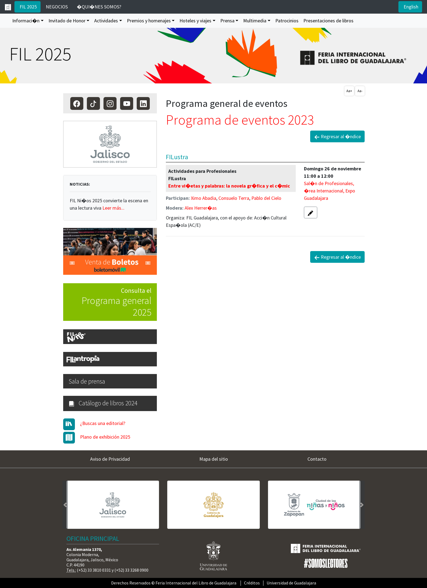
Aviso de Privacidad (110, 459)
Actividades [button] (106, 20)
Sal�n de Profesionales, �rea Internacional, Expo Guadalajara (329, 190)
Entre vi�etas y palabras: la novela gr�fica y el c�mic (229, 186)
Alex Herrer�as (201, 208)
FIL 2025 (28, 7)
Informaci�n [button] (25, 20)
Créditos (252, 583)
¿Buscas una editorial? (102, 423)
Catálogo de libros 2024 (103, 403)
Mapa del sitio (213, 459)
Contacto (317, 459)
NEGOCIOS (56, 7)
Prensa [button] (227, 20)
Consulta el (107, 303)
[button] (310, 212)
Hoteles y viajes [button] (195, 20)
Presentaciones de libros (328, 20)
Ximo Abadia (203, 198)
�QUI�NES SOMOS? (98, 7)
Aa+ (349, 91)
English (410, 7)
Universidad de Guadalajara (291, 583)
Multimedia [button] (254, 20)
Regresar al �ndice (337, 136)
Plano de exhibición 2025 (105, 437)
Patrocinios (286, 20)
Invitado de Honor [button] (67, 20)
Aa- (360, 91)
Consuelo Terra (233, 198)
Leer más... (113, 208)
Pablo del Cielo (266, 198)
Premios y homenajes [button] (149, 20)
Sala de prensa (87, 381)
